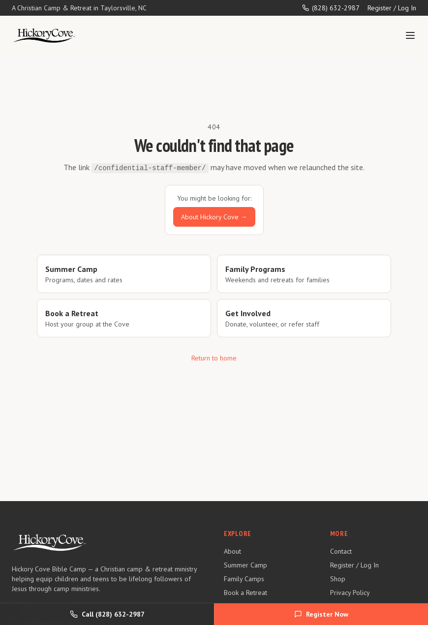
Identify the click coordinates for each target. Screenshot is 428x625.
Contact (341, 551)
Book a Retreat (245, 592)
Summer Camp (245, 565)
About (232, 551)
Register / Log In (391, 7)
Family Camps (244, 578)
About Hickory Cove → (214, 216)
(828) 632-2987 (331, 7)
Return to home (214, 358)
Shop (337, 578)
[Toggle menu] (410, 35)
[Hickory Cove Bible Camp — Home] (44, 35)
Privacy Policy (350, 592)
